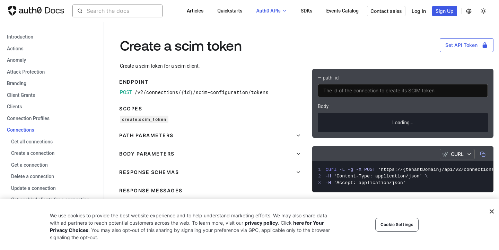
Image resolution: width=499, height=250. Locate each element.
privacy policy (261, 223)
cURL (457, 154)
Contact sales (386, 11)
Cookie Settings (396, 224)
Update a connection (33, 188)
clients (14, 106)
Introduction (20, 37)
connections (20, 130)
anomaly (16, 60)
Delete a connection (32, 176)
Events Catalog (342, 11)
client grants (21, 95)
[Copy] (483, 154)
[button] (210, 135)
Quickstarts (229, 11)
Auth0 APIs (268, 11)
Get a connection (29, 165)
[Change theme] (483, 11)
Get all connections (32, 141)
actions (15, 48)
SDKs (307, 11)
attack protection (26, 72)
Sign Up (445, 11)
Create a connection (32, 153)
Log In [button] (419, 11)
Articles (195, 11)
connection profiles (28, 118)
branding (16, 83)
